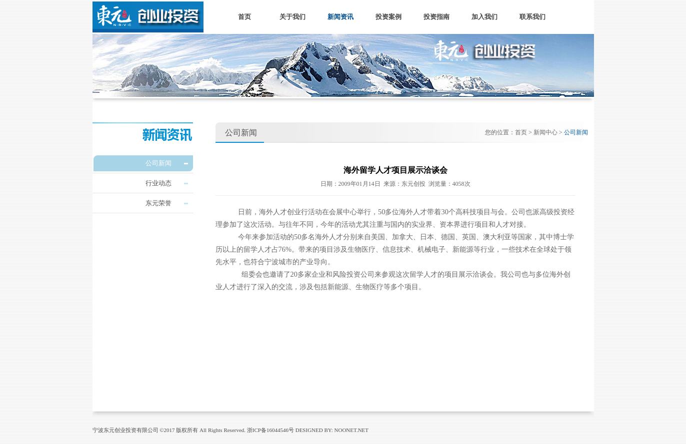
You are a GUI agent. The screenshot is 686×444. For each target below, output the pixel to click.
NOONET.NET (351, 430)
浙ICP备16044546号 (270, 430)
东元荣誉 (159, 203)
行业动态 (159, 183)
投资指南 (437, 16)
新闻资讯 (341, 16)
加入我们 (485, 16)
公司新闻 (159, 163)
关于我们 (293, 16)
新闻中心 (546, 132)
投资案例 (389, 16)
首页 (244, 16)
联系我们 (533, 16)
